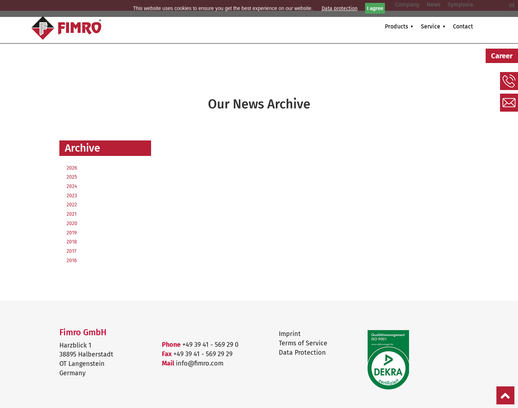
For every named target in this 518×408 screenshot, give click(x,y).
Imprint (290, 334)
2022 (72, 205)
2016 (72, 260)
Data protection (340, 8)
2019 (72, 233)
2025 (72, 177)
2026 (72, 168)
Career (502, 55)
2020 (72, 223)
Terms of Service (303, 343)
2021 (72, 214)
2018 (72, 242)
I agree (375, 8)
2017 (71, 251)
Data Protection (302, 353)
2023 (72, 196)
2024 (72, 186)
